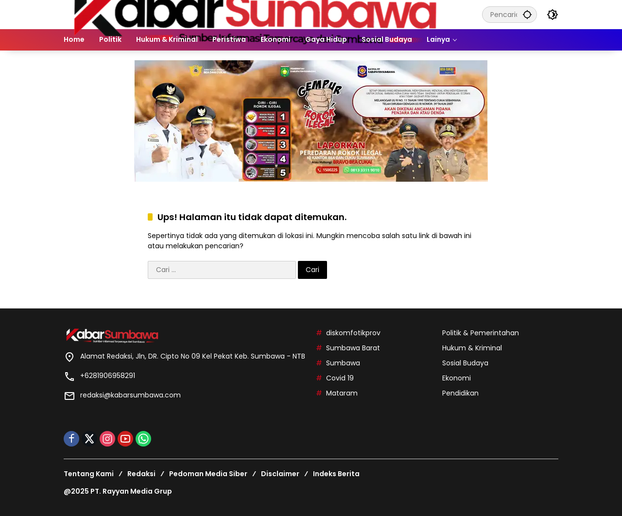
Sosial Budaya (465, 363)
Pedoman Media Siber (208, 474)
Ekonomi (456, 378)
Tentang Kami (89, 474)
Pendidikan (460, 393)
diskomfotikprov (353, 333)
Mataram (342, 393)
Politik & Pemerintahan (480, 333)
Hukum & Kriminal (472, 348)
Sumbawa (343, 363)
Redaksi (141, 474)
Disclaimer (280, 474)
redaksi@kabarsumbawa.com (130, 395)
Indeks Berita (336, 474)
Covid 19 (340, 378)
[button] (527, 14)
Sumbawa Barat (353, 348)
